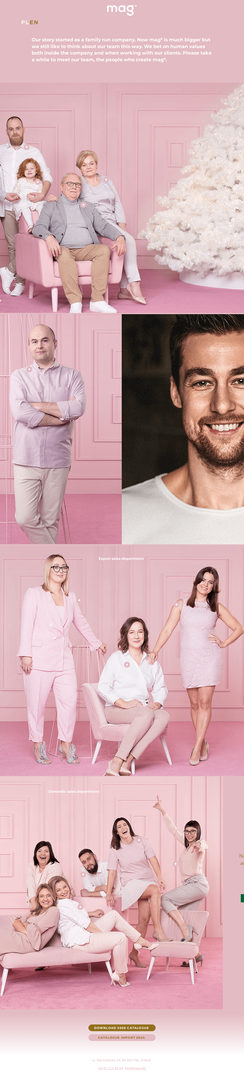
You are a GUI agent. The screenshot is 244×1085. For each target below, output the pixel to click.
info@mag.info (135, 1068)
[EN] (34, 22)
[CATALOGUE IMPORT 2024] (122, 1037)
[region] (51, 136)
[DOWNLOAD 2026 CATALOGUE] (122, 1027)
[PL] (25, 22)
